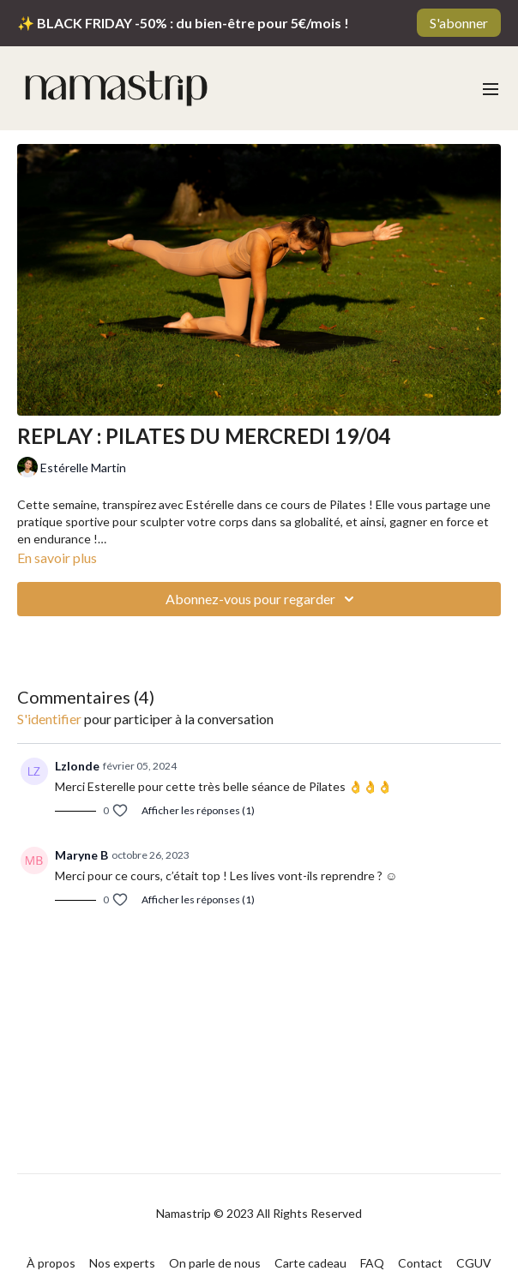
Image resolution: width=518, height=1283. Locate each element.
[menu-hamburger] (490, 88)
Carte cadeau (310, 1263)
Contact (420, 1263)
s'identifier (49, 718)
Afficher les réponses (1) (198, 810)
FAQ (372, 1263)
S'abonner (459, 23)
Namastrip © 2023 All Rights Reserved (259, 1214)
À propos (51, 1263)
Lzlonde (77, 765)
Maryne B (81, 855)
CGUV (473, 1263)
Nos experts (122, 1263)
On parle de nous (215, 1263)
